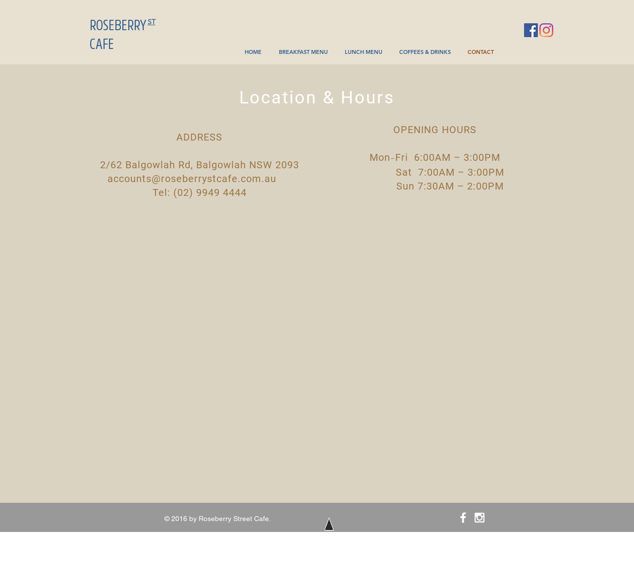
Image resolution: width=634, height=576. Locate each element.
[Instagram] (546, 30)
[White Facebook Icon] (463, 518)
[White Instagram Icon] (479, 518)
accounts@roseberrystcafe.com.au (191, 179)
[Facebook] (531, 30)
